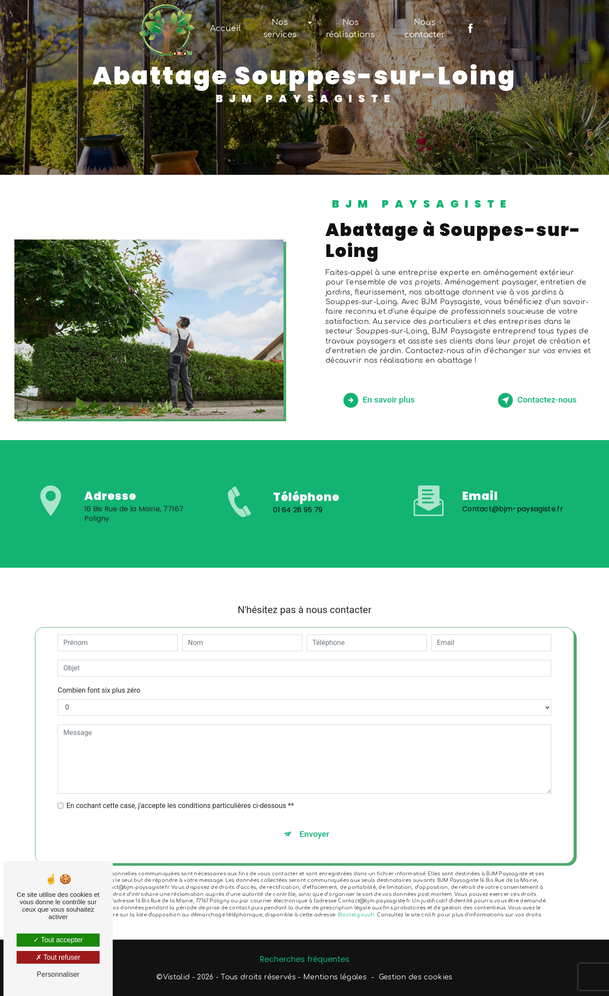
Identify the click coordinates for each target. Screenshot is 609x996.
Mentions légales (335, 977)
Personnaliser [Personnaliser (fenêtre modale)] (58, 974)
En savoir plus (379, 400)
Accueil (225, 28)
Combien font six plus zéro (99, 674)
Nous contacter (425, 28)
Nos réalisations (350, 28)
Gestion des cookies (416, 977)
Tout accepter (58, 940)
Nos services (280, 28)
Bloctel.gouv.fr (356, 899)
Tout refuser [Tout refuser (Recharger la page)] (58, 957)
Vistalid (176, 977)
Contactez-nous (537, 400)
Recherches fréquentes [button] (304, 959)
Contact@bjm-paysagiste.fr (512, 493)
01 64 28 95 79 (298, 526)
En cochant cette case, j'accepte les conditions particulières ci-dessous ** (180, 789)
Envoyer (314, 818)
